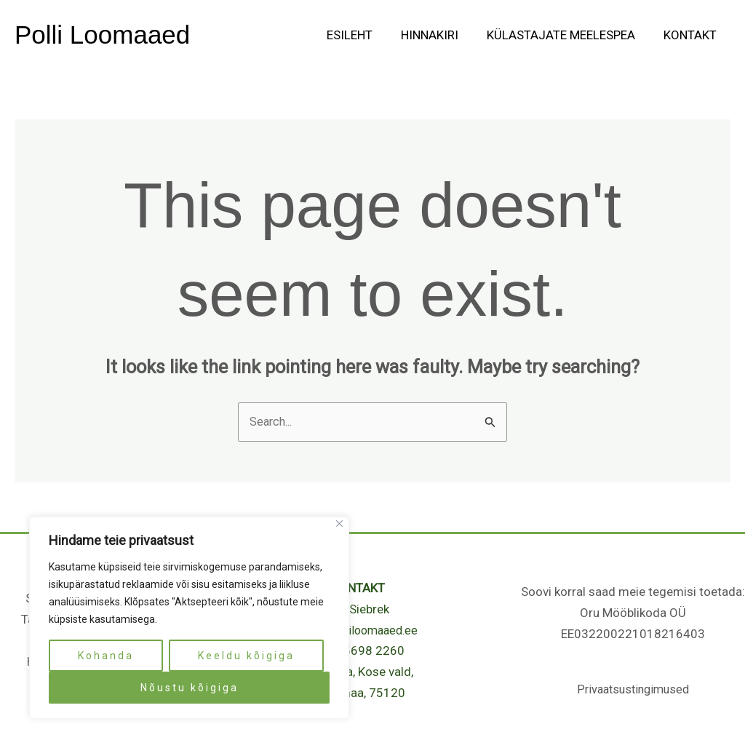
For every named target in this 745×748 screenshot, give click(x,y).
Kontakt (691, 35)
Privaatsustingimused (633, 690)
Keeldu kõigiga (246, 655)
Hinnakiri (438, 35)
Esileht (362, 35)
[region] (189, 618)
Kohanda (106, 655)
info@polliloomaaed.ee (358, 631)
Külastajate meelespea (566, 35)
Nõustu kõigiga (189, 687)
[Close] (339, 523)
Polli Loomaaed (102, 34)
